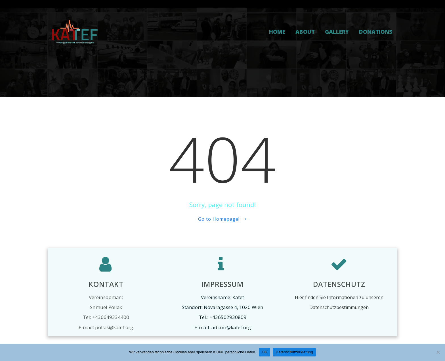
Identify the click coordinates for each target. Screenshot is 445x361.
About (305, 32)
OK (264, 352)
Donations (375, 32)
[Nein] (438, 352)
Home (277, 32)
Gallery (337, 32)
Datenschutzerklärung (294, 352)
